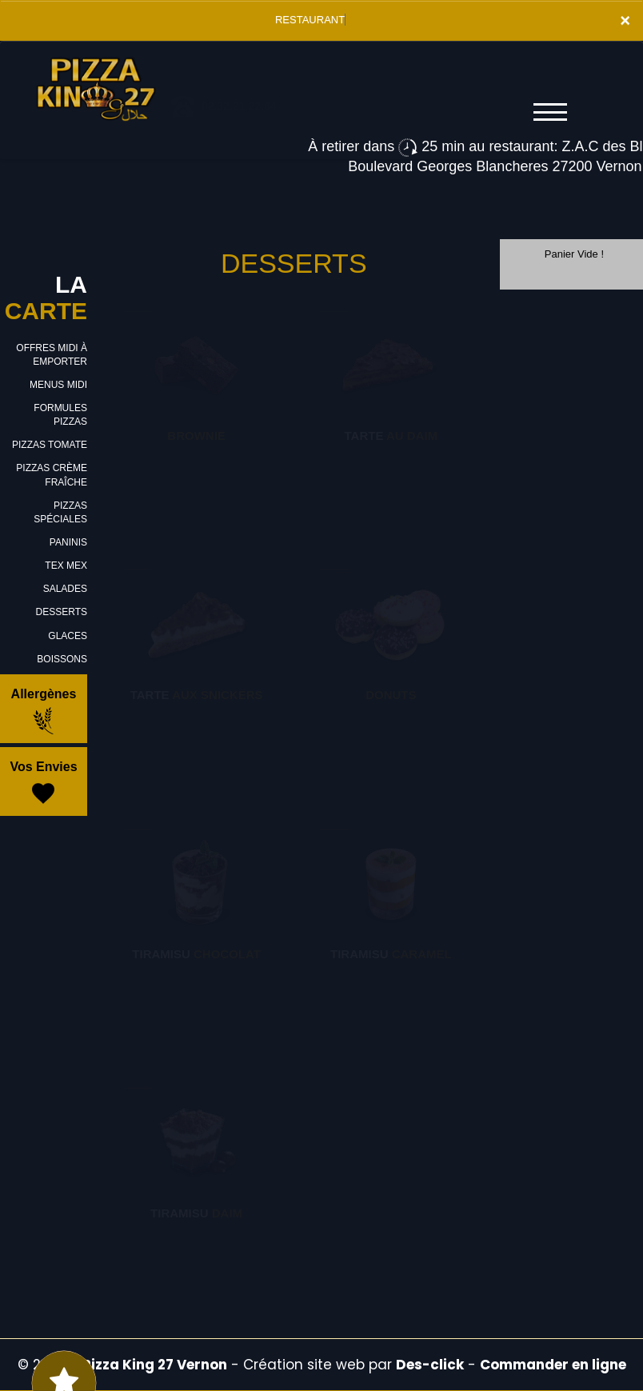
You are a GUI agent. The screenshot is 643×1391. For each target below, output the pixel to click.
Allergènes (44, 711)
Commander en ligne (553, 1364)
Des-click (430, 1364)
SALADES (65, 588)
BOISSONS (62, 659)
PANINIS (68, 542)
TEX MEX (66, 565)
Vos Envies (43, 784)
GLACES (67, 636)
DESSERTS (61, 612)
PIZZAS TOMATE (49, 444)
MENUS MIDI (58, 384)
